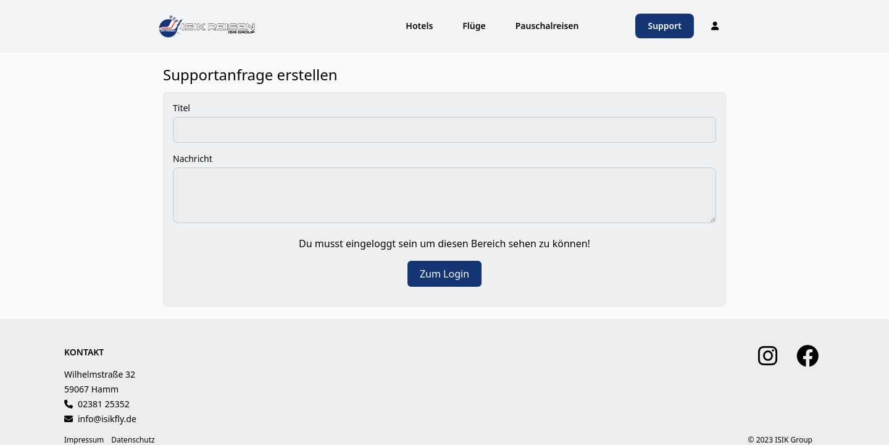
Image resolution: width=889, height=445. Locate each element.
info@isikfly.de (107, 419)
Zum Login (444, 274)
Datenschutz (132, 440)
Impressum (84, 440)
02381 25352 (104, 404)
